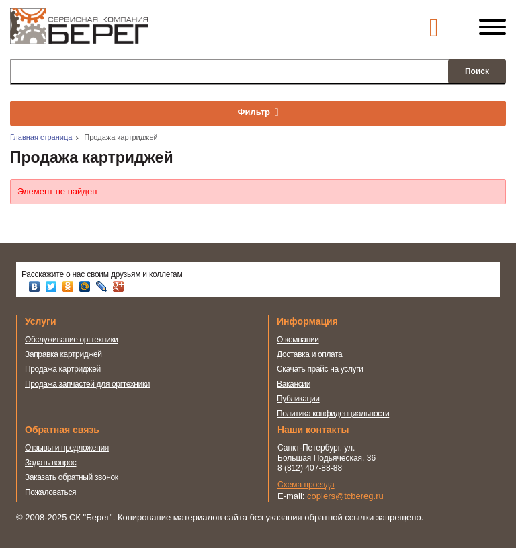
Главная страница (41, 137)
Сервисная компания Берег (79, 32)
